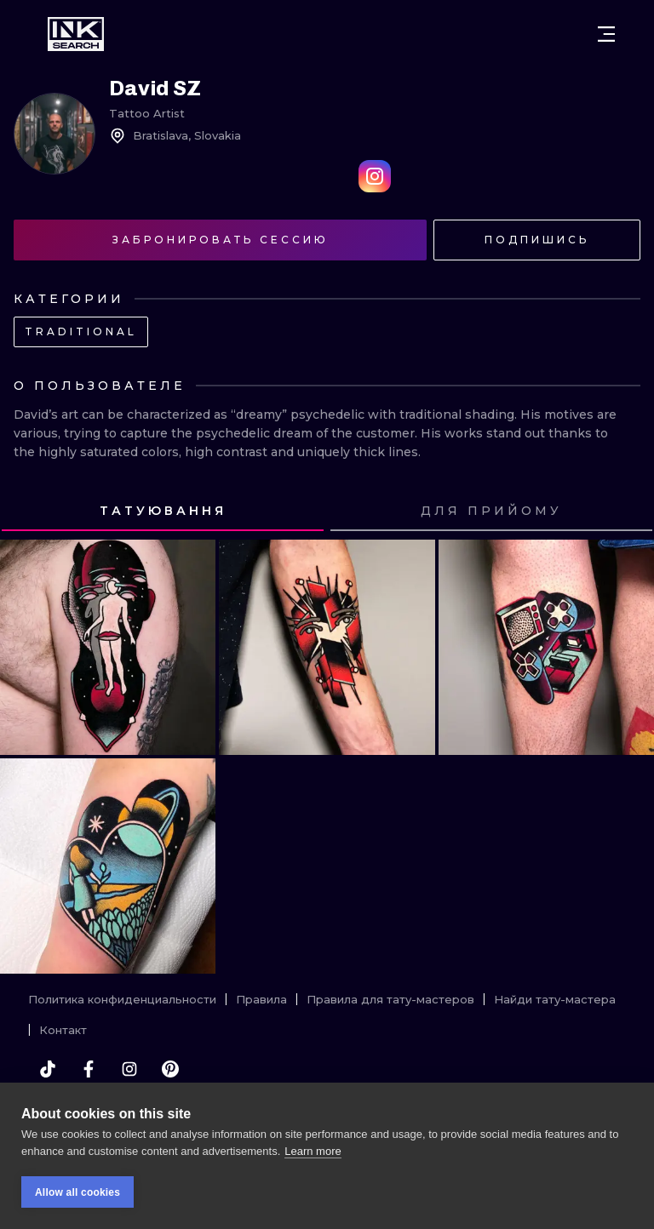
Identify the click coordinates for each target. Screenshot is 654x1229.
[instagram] (129, 1069)
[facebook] (88, 1069)
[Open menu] (606, 34)
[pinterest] (170, 1069)
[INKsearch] (76, 34)
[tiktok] (47, 1069)
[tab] (163, 511)
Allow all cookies (77, 1192)
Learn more (312, 1151)
